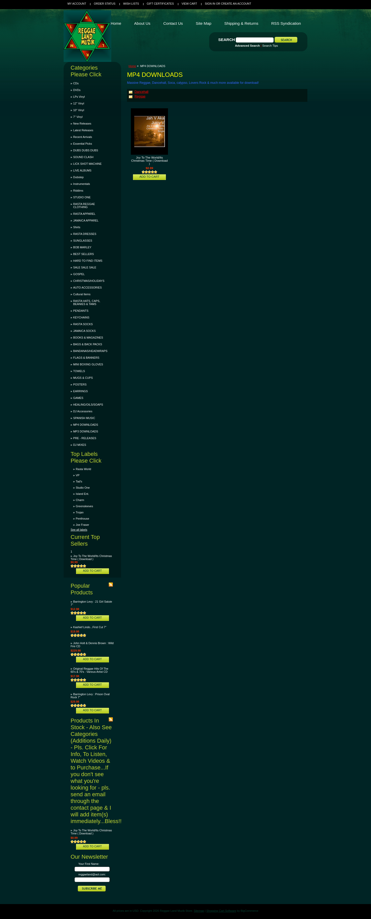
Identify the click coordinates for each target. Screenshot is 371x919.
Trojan (79, 512)
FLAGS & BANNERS (86, 357)
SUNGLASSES (82, 240)
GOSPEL (79, 274)
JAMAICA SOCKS (84, 330)
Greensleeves (84, 506)
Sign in (210, 3)
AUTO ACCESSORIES (87, 287)
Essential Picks (82, 143)
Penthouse (82, 518)
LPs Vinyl (79, 96)
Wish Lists (131, 3)
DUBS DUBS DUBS (85, 150)
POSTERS (80, 384)
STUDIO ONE (82, 197)
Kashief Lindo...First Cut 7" (89, 627)
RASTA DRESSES (84, 233)
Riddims (78, 190)
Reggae (140, 96)
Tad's (79, 481)
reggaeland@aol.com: (92, 874)
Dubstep (78, 177)
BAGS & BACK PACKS (87, 344)
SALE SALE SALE (84, 267)
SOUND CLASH (83, 157)
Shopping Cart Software (221, 910)
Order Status (104, 3)
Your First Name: (88, 863)
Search (226, 39)
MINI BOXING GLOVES (88, 364)
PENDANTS (80, 310)
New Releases (82, 123)
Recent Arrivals (82, 136)
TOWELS (79, 371)
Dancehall (141, 92)
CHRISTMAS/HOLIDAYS (88, 280)
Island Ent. (82, 493)
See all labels (79, 529)
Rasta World (83, 469)
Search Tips (270, 45)
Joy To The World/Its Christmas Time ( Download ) (91, 557)
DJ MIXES (79, 444)
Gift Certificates (160, 3)
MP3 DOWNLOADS (85, 431)
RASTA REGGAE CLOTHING (84, 205)
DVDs (76, 90)
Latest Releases (83, 130)
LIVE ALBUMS (82, 170)
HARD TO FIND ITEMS (87, 260)
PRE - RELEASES (84, 438)
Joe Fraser (82, 524)
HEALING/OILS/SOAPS (88, 404)
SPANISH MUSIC (84, 418)
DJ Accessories (82, 411)
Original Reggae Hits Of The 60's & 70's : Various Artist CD (89, 670)
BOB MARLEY (82, 247)
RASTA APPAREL (84, 213)
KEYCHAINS (81, 317)
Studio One (83, 487)
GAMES (78, 397)
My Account (77, 3)
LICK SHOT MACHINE (87, 163)
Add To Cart (92, 570)
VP (78, 475)
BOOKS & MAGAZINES (88, 337)
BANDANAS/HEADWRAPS (90, 350)
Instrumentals (81, 183)
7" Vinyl (77, 116)
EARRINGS (80, 391)
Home (132, 66)
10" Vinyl (78, 110)
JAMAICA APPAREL (85, 220)
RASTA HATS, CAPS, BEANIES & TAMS (86, 302)
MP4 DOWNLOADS (85, 424)
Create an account (236, 3)
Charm (80, 500)
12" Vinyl (78, 103)
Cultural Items (81, 294)
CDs (76, 83)
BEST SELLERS (83, 254)
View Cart (189, 3)
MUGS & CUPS (83, 377)
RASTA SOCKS (83, 324)
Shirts (76, 227)
